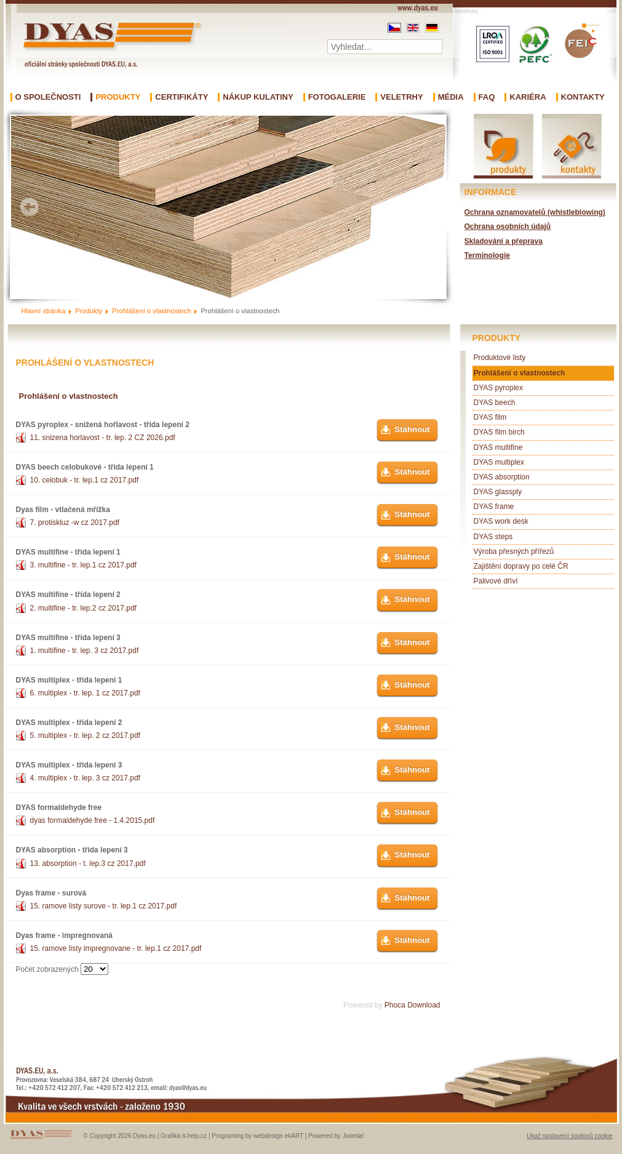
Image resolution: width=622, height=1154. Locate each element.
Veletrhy (401, 97)
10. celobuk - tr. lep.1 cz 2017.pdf (84, 480)
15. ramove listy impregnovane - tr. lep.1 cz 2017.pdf (116, 948)
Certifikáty (181, 97)
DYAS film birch (499, 432)
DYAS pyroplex (498, 387)
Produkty (117, 97)
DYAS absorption (502, 477)
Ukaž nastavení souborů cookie (570, 1135)
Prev (29, 207)
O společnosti (48, 97)
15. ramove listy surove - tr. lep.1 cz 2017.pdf (103, 906)
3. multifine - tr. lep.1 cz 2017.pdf (83, 565)
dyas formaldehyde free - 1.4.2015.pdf (92, 820)
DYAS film (490, 417)
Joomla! (353, 1135)
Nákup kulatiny (258, 97)
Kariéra (527, 97)
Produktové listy (500, 357)
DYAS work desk (501, 521)
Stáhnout (411, 429)
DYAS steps (493, 536)
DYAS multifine (498, 447)
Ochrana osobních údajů (508, 226)
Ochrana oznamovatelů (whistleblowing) (535, 212)
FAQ (487, 97)
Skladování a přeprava (504, 241)
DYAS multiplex (499, 462)
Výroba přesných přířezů (514, 551)
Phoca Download (413, 1005)
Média (451, 97)
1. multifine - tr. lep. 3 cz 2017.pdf (84, 650)
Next (427, 207)
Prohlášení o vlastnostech (519, 373)
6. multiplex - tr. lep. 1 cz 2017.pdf (85, 693)
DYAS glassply (498, 491)
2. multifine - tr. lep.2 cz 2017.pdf (83, 608)
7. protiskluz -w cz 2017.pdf (74, 522)
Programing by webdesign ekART (257, 1135)
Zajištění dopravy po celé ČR (521, 566)
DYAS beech (495, 402)
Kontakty (583, 97)
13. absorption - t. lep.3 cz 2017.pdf (88, 863)
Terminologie (487, 255)
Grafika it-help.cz (184, 1135)
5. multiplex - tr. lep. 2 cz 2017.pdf (85, 735)
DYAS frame (494, 506)
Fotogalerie (337, 97)
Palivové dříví (496, 581)
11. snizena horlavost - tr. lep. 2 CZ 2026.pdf (102, 437)
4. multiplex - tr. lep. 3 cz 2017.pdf (85, 778)
